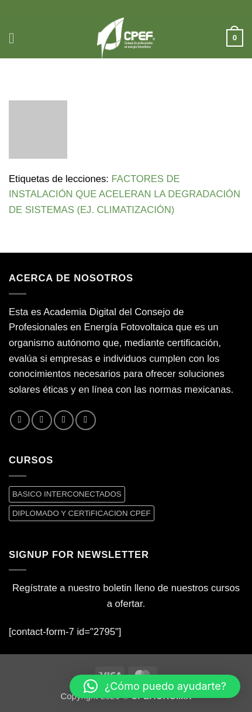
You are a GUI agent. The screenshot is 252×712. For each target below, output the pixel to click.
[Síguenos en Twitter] (41, 420)
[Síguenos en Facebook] (20, 420)
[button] (16, 38)
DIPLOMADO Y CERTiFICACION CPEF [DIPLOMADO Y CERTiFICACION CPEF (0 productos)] (81, 513)
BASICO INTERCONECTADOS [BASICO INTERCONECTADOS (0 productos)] (67, 494)
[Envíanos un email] (64, 420)
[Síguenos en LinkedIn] (85, 420)
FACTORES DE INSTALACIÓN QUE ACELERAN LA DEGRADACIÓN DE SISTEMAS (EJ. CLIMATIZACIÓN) (124, 194)
